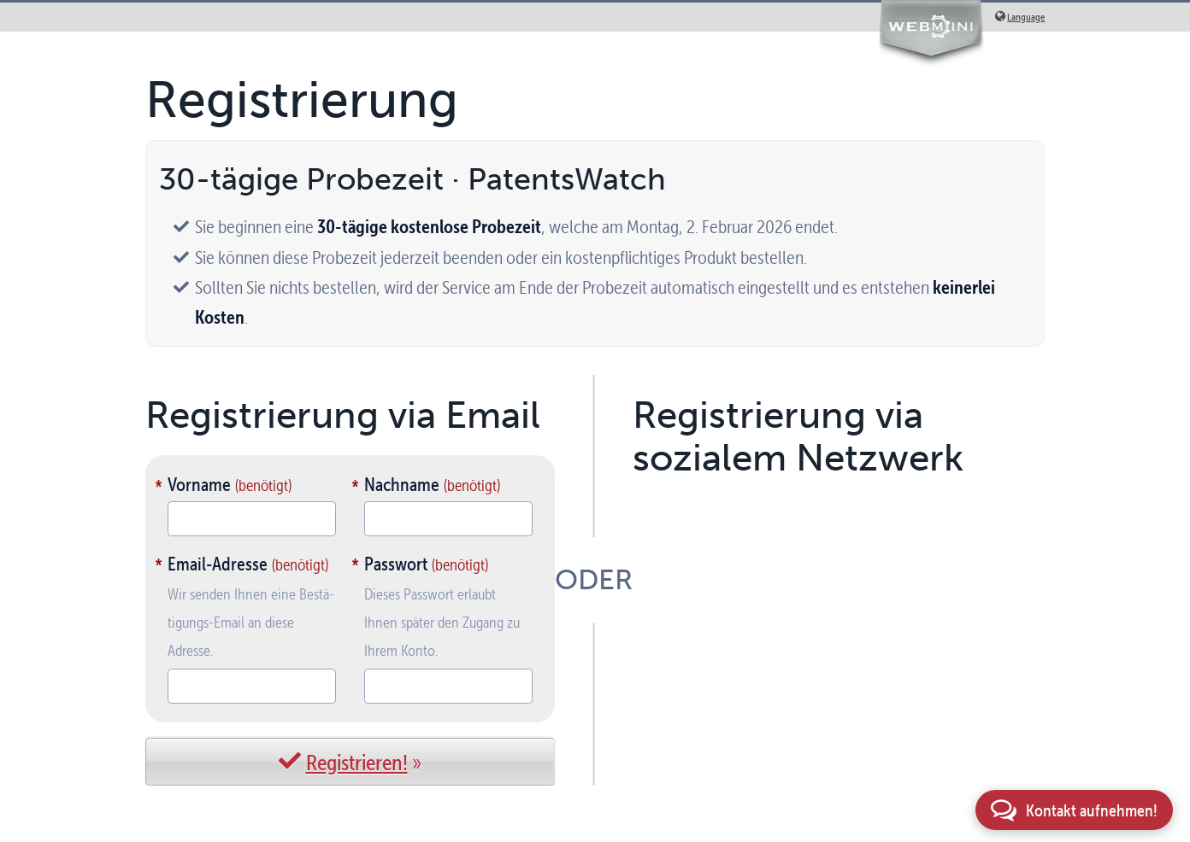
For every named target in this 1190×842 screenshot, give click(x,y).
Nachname (401, 484)
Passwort (395, 564)
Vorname (199, 484)
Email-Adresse (218, 564)
